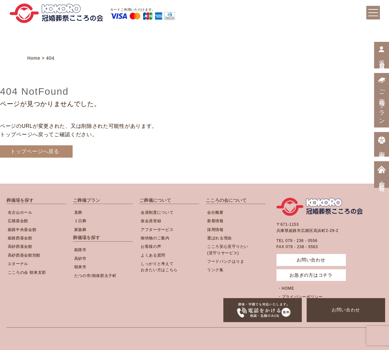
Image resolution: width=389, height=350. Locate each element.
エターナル (18, 263)
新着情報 (215, 221)
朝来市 (80, 267)
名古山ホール (20, 212)
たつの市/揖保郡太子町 (95, 275)
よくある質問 (153, 255)
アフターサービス (157, 229)
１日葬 (80, 221)
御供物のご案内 (155, 238)
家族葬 (80, 229)
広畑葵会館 (18, 221)
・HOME (285, 288)
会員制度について (157, 212)
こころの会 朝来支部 (27, 272)
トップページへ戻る (34, 151)
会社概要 (215, 212)
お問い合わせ (346, 309)
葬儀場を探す (20, 200)
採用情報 (215, 229)
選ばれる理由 (219, 238)
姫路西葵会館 (20, 238)
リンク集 (215, 270)
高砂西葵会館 (20, 246)
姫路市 (80, 249)
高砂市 (80, 258)
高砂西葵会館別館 (24, 255)
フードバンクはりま (225, 261)
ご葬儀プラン (86, 200)
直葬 (78, 212)
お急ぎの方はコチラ (310, 275)
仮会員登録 (151, 221)
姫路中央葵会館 (22, 229)
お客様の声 (151, 246)
